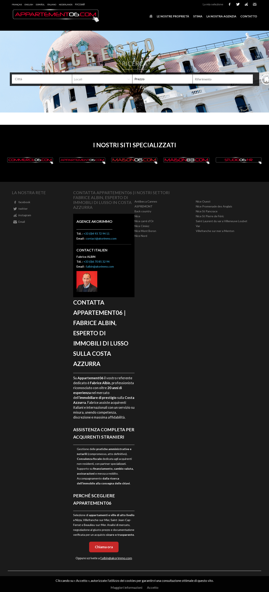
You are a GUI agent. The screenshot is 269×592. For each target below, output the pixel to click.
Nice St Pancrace (206, 211)
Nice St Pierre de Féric (210, 216)
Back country (142, 211)
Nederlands (65, 4)
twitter (238, 4)
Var (198, 226)
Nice (137, 216)
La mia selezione (213, 4)
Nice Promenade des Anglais (214, 206)
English (29, 4)
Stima (197, 16)
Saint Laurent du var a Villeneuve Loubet (221, 221)
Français (17, 4)
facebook (229, 4)
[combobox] (42, 79)
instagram (246, 4)
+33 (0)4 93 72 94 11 (96, 233)
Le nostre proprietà (173, 16)
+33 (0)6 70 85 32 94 (96, 261)
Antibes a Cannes (145, 201)
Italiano (51, 4)
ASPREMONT (143, 206)
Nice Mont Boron (145, 231)
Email (254, 4)
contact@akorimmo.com (101, 238)
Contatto (248, 16)
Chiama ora (104, 547)
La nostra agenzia (221, 16)
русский (80, 4)
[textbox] (43, 79)
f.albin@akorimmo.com (100, 266)
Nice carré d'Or (144, 221)
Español (40, 4)
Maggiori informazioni (126, 587)
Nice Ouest (203, 201)
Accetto (152, 587)
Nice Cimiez (141, 226)
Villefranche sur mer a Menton (215, 231)
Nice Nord (140, 235)
